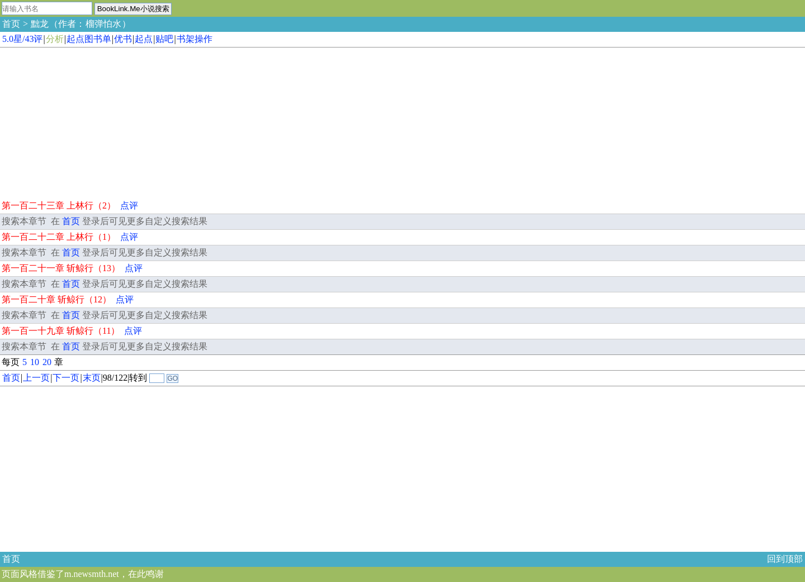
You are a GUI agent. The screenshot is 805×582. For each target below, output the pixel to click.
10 (34, 362)
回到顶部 (785, 559)
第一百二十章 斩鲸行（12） (56, 299)
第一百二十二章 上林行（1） (59, 237)
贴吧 (164, 39)
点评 (129, 205)
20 (46, 362)
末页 (92, 377)
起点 (144, 39)
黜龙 (40, 24)
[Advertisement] (84, 122)
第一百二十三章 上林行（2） (59, 205)
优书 (123, 39)
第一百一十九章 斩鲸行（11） (61, 330)
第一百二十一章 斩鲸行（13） (61, 268)
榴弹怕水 (103, 24)
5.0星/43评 (22, 39)
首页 (11, 24)
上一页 (36, 377)
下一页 (66, 377)
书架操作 (194, 39)
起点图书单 (89, 39)
